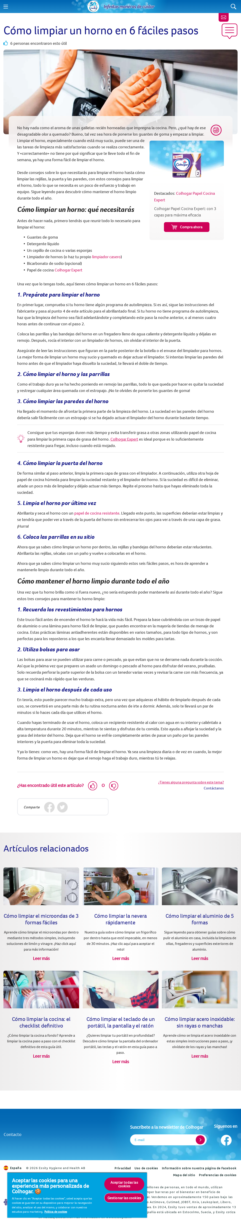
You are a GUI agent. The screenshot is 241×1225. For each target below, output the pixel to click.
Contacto (12, 1134)
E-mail (140, 1140)
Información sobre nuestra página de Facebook (199, 1168)
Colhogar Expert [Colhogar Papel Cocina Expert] (68, 270)
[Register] (200, 1139)
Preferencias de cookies (217, 1175)
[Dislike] (113, 785)
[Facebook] (49, 807)
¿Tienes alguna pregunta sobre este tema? (191, 782)
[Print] (216, 130)
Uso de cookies (146, 1168)
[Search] (233, 6)
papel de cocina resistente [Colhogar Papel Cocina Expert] (96, 513)
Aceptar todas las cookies (124, 1184)
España (12, 1168)
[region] (77, 1195)
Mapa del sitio (184, 1175)
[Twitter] (62, 807)
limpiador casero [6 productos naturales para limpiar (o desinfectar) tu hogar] (106, 256)
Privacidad (123, 1168)
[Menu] (5, 7)
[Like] (92, 785)
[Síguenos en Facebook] (225, 1139)
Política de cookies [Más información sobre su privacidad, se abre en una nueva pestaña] (55, 1211)
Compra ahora (186, 227)
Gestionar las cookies (124, 1198)
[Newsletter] (224, 17)
